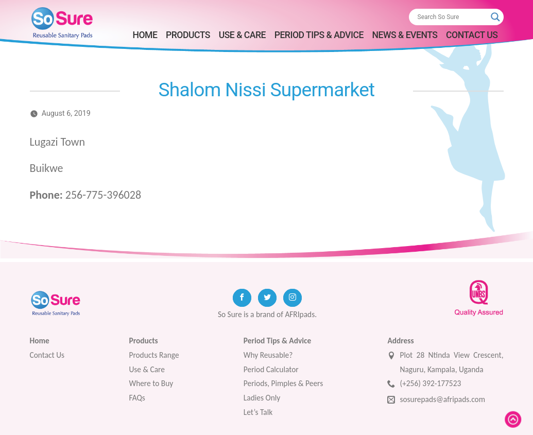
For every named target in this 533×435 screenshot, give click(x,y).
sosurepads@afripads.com (436, 400)
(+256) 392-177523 (424, 384)
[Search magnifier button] (495, 17)
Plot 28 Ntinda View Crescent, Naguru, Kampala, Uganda (445, 362)
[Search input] (452, 17)
